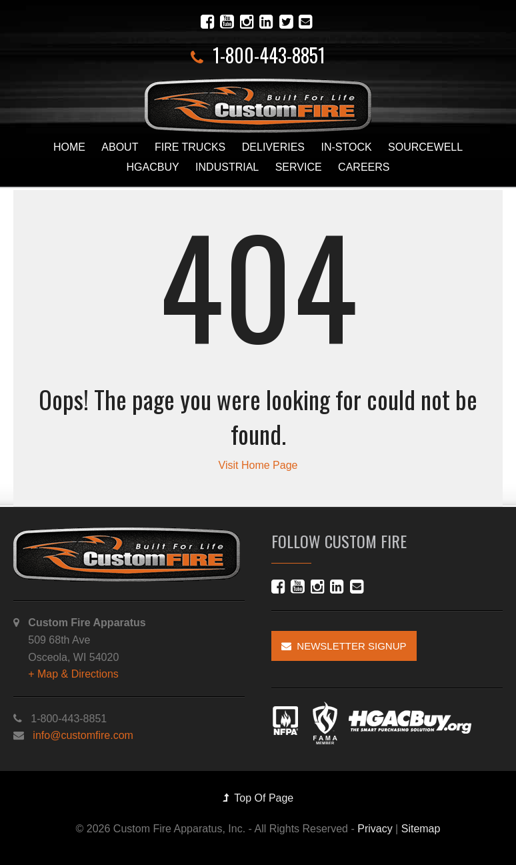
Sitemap (421, 828)
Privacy (374, 828)
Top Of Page (258, 798)
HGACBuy (153, 167)
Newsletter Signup (344, 646)
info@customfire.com (83, 735)
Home (69, 147)
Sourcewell (425, 147)
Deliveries (273, 147)
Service (298, 167)
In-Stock (346, 147)
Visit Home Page (258, 465)
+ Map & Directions (73, 674)
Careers (363, 167)
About (119, 147)
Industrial (227, 167)
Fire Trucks (190, 147)
